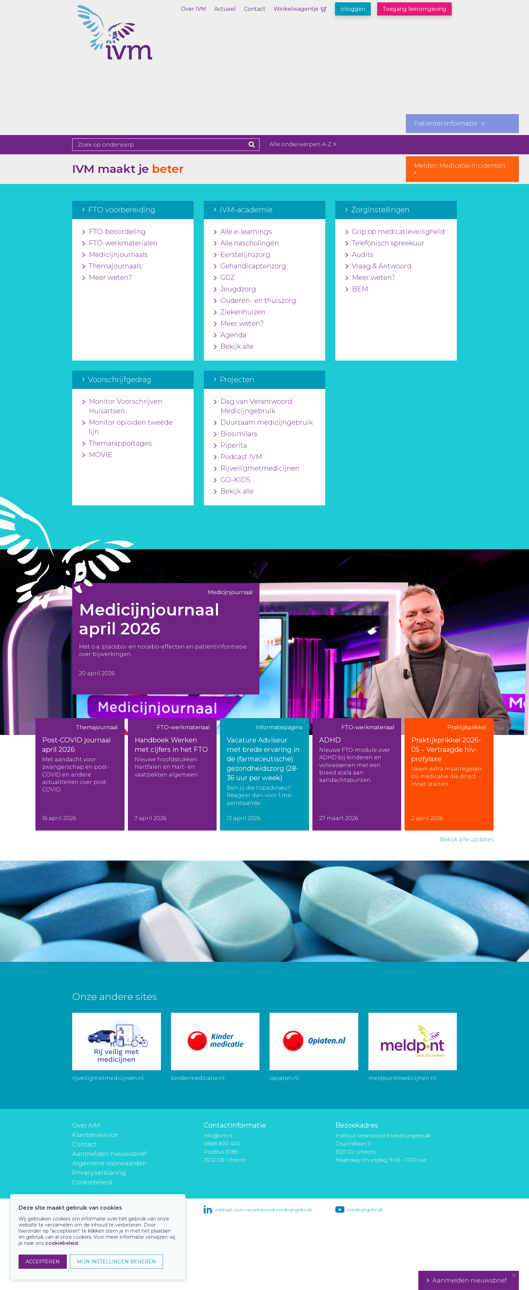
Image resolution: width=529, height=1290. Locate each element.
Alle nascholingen (246, 243)
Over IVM (193, 9)
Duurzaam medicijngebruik (263, 423)
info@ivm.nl (218, 1135)
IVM (138, 39)
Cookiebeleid (92, 1182)
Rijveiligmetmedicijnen (257, 469)
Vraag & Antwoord (378, 266)
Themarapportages (117, 444)
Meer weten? (107, 278)
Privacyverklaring (99, 1173)
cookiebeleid (61, 1243)
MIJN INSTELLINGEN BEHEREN (116, 1262)
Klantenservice (95, 1135)
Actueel (225, 9)
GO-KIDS (232, 480)
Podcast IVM (238, 457)
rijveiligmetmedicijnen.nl (108, 1078)
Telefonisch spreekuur (384, 243)
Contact (255, 9)
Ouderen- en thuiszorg (255, 301)
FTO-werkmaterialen (120, 243)
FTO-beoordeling (114, 232)
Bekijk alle (234, 347)
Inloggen (352, 9)
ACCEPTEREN (43, 1262)
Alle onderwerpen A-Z (303, 144)
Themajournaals (112, 266)
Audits (359, 255)
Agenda (230, 335)
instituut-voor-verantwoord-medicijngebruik (263, 1209)
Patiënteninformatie (449, 123)
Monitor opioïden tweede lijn (127, 427)
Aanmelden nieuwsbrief (109, 1154)
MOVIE (97, 455)
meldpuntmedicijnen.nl (402, 1078)
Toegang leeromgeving (414, 9)
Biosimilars (235, 434)
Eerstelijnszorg (242, 255)
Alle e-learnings (243, 232)
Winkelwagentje (296, 9)
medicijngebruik (365, 1209)
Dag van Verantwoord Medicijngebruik (253, 406)
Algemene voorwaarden (109, 1163)
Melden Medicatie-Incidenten (462, 169)
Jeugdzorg (235, 289)
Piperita (230, 446)
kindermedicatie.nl (198, 1078)
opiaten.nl (284, 1078)
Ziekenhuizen (240, 312)
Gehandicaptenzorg (250, 266)
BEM (356, 289)
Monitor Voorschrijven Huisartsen (122, 406)
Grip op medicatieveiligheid (395, 232)
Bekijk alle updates (467, 839)
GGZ (224, 278)
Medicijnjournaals (115, 255)
